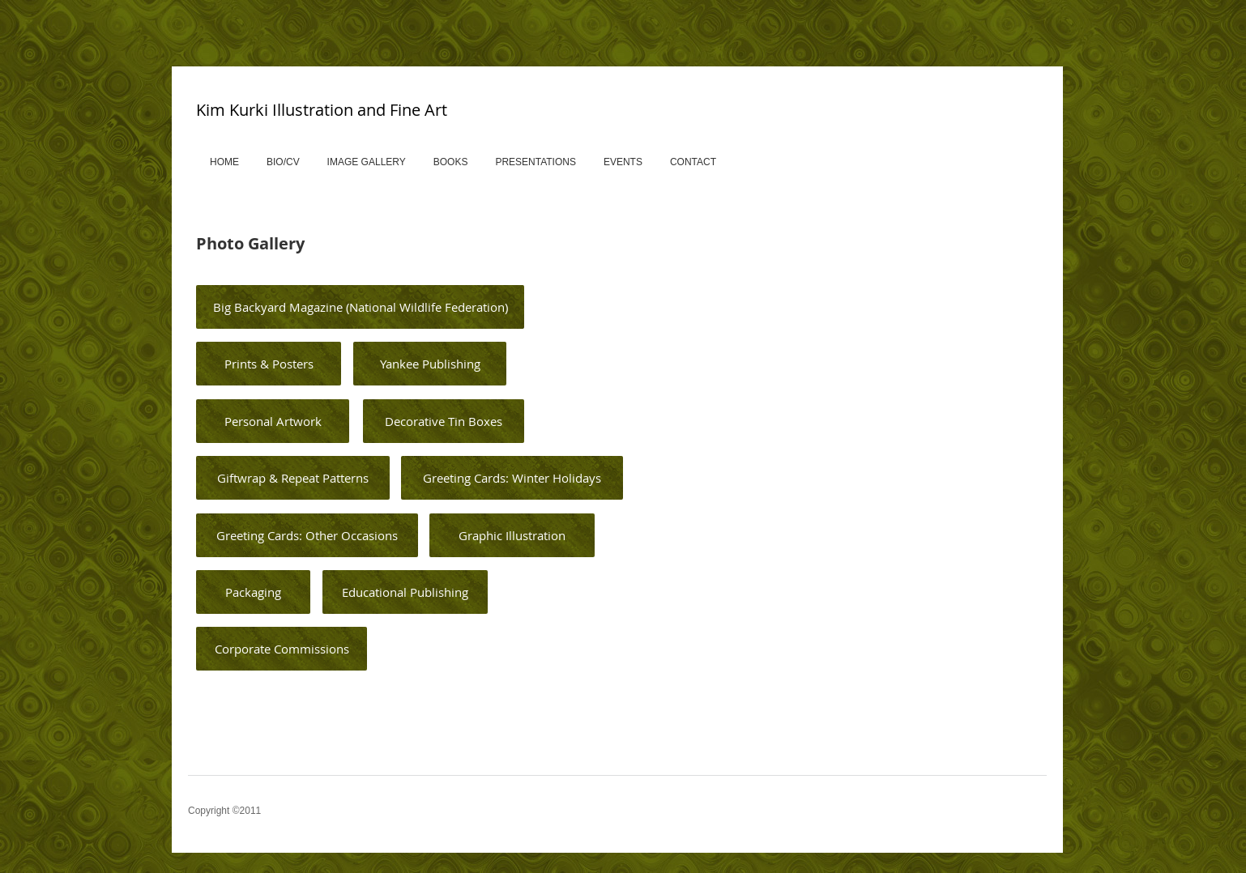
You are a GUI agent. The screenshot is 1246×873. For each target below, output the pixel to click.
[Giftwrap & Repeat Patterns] (293, 478)
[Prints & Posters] (268, 363)
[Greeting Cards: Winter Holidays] (512, 478)
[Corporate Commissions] (281, 649)
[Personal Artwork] (272, 421)
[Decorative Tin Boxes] (443, 421)
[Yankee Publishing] (429, 363)
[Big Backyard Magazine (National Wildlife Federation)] (360, 307)
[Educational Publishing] (405, 592)
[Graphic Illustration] (512, 535)
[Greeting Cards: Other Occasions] (307, 535)
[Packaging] (253, 592)
